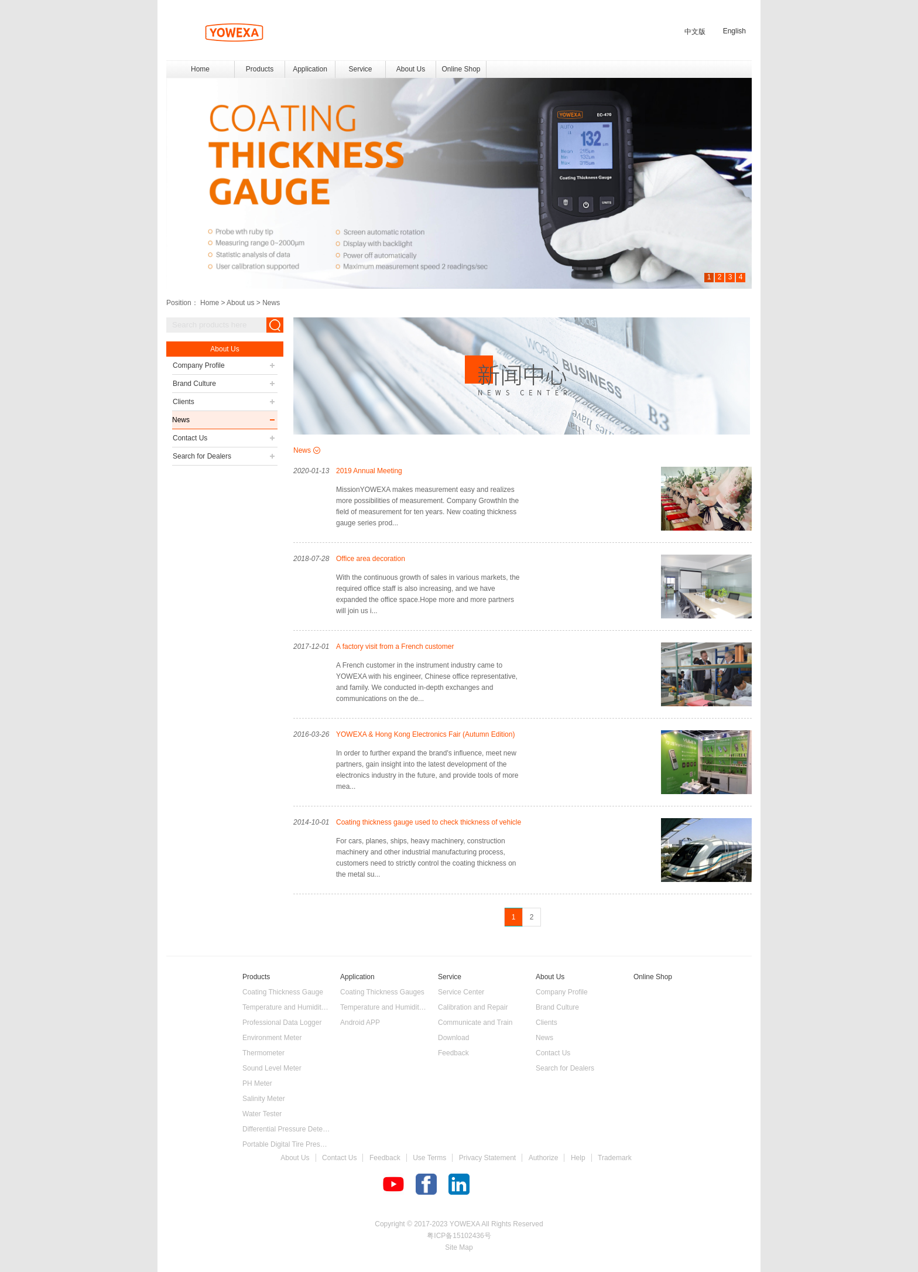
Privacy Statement (487, 1158)
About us (240, 303)
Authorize (544, 1158)
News (271, 303)
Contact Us (339, 1158)
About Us (294, 1158)
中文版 (694, 32)
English (734, 31)
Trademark (615, 1158)
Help (578, 1158)
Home (200, 69)
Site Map (458, 1247)
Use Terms (429, 1158)
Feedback (384, 1158)
